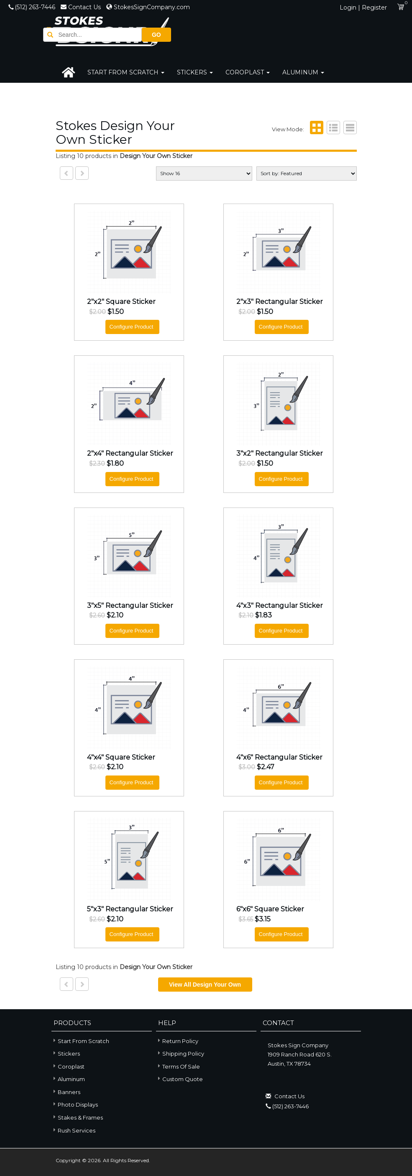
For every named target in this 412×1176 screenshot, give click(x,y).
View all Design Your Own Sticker (205, 987)
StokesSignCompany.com (148, 7)
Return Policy (180, 1041)
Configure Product (132, 327)
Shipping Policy (183, 1054)
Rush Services (73, 1130)
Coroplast (247, 72)
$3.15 (263, 919)
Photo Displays (74, 1104)
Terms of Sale (181, 1067)
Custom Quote (182, 1079)
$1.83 (263, 616)
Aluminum (303, 72)
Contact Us (81, 7)
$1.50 (115, 312)
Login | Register (363, 7)
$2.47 (265, 767)
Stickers (195, 72)
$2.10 (115, 616)
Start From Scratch (125, 72)
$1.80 (115, 464)
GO (342, 34)
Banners (65, 1092)
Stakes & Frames (77, 1117)
